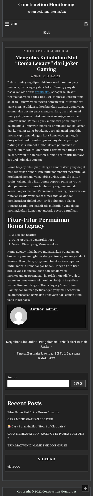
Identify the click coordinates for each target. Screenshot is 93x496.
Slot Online (61, 51)
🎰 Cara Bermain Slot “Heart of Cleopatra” (36, 426)
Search (12, 377)
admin (37, 76)
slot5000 (13, 466)
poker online (45, 51)
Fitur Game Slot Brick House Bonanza (33, 412)
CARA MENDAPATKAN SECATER (30, 419)
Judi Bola (31, 51)
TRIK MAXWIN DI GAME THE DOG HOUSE (37, 445)
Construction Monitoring (46, 5)
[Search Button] (86, 24)
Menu (14, 24)
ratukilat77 (43, 92)
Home (46, 32)
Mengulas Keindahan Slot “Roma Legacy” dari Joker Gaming (46, 63)
